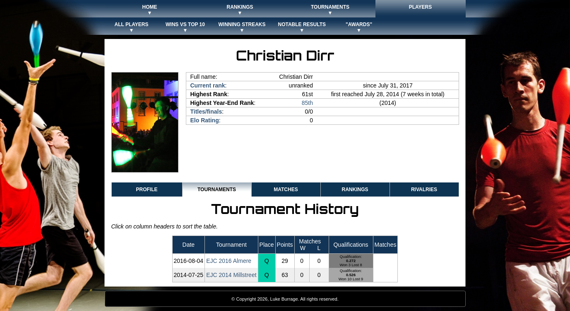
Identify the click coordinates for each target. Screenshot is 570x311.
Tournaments (216, 189)
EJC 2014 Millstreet (231, 275)
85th (307, 103)
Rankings (355, 189)
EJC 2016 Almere (228, 261)
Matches (286, 189)
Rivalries (424, 189)
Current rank (207, 85)
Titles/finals (206, 111)
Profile (146, 189)
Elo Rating (204, 120)
